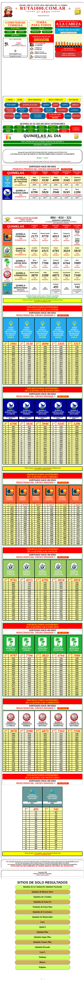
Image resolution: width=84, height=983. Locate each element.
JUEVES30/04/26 (64, 127)
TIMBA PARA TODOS (18, 45)
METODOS (15, 35)
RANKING (35, 32)
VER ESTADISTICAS (20, 291)
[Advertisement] (42, 77)
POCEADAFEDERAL (49, 110)
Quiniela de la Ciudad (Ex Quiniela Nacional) (42, 887)
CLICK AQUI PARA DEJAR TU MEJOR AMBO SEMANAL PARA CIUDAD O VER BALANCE (42, 161)
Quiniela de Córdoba (42, 897)
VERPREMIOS (7, 185)
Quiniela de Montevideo (42, 917)
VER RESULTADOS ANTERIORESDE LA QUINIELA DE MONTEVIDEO (42, 776)
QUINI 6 (46, 105)
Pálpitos (42, 967)
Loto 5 (42, 952)
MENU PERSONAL (35, 100)
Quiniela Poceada (42, 947)
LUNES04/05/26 (30, 130)
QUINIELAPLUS (22, 110)
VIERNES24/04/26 (8, 127)
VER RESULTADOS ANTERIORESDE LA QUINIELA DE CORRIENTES (42, 701)
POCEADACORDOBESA (35, 110)
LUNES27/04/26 (30, 127)
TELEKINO (62, 110)
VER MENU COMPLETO (42, 145)
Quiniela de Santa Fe (42, 902)
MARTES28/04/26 (41, 127)
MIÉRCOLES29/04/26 (53, 127)
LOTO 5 (65, 105)
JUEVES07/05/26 (64, 130)
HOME (20, 100)
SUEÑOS (68, 116)
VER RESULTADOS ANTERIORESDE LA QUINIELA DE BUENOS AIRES (42, 389)
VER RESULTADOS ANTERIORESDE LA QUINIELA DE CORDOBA (42, 475)
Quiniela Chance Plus (42, 942)
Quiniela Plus (42, 932)
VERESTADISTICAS (20, 184)
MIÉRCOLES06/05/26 (53, 130)
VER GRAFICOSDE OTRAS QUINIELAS (68, 49)
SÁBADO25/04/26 (19, 127)
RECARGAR (73, 100)
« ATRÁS (9, 100)
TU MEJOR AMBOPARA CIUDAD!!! (55, 116)
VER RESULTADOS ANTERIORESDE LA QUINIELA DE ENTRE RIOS (42, 626)
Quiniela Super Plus (42, 937)
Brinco (42, 962)
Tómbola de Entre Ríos (42, 907)
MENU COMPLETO (55, 100)
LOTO (55, 105)
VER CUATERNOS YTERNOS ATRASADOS (69, 54)
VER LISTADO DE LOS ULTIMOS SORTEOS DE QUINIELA (42, 142)
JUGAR (41, 28)
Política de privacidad (42, 875)
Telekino (42, 957)
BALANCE (47, 32)
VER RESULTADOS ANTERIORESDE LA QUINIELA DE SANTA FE (42, 550)
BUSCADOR (11, 105)
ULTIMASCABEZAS (76, 129)
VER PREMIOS (34, 183)
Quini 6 (42, 927)
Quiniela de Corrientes (42, 912)
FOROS (9, 32)
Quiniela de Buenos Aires (42, 892)
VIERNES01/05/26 (8, 131)
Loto (42, 922)
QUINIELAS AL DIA (30, 105)
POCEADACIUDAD (10, 110)
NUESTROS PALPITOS (38, 116)
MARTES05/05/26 (41, 130)
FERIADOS (76, 116)
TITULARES (15, 28)
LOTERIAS (74, 110)
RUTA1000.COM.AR (43, 8)
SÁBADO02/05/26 (19, 130)
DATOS (21, 32)
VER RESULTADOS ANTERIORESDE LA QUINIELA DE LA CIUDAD (42, 308)
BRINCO (75, 105)
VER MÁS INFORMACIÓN (42, 301)
